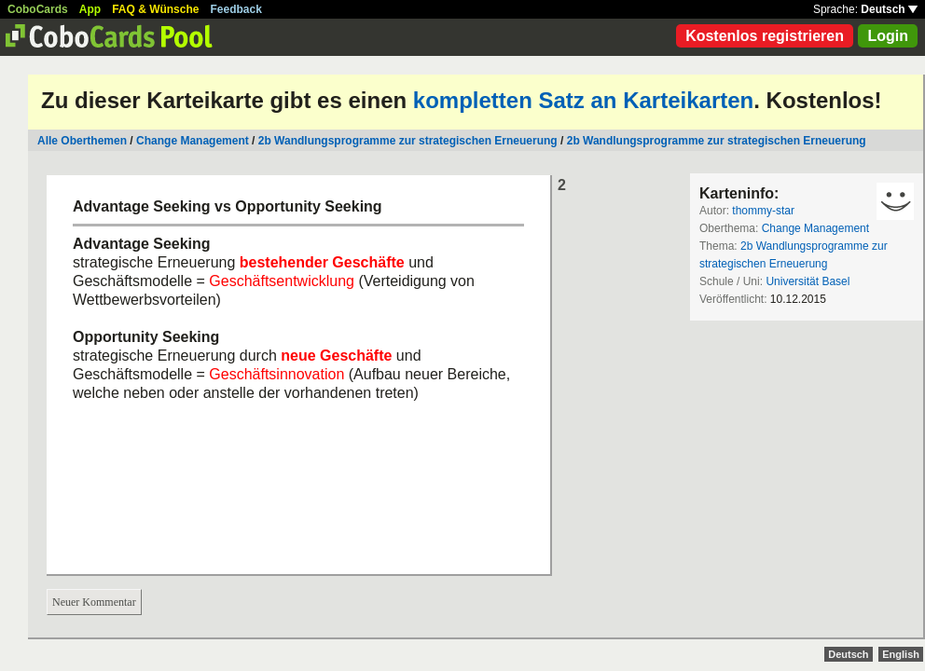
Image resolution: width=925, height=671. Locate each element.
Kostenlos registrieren (764, 36)
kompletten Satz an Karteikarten (583, 100)
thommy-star (763, 210)
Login (887, 36)
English (900, 654)
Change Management (192, 140)
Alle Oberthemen (82, 140)
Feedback (236, 9)
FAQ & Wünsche (155, 9)
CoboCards (37, 9)
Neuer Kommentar (94, 602)
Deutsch (889, 9)
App (90, 9)
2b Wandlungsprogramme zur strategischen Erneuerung (408, 140)
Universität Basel (807, 281)
